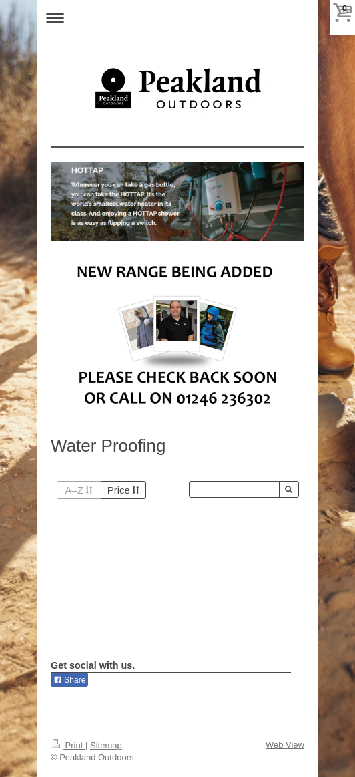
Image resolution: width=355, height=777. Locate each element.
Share (69, 680)
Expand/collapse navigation (177, 17)
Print (68, 745)
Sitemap (106, 745)
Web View (285, 745)
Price (123, 490)
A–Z (79, 490)
